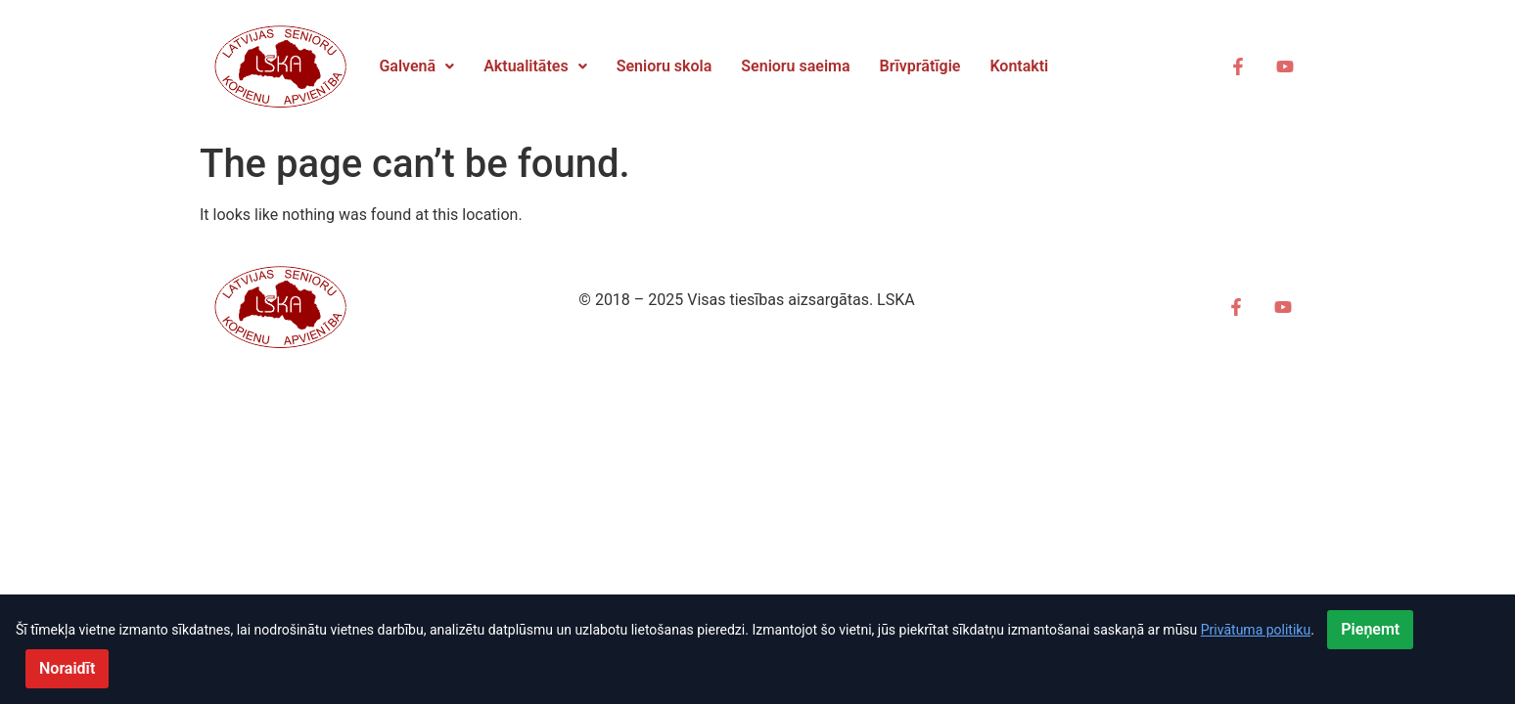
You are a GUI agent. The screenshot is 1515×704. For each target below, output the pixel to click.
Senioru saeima (795, 66)
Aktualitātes (535, 66)
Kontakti (1018, 66)
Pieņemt (1370, 629)
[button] (416, 66)
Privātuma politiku (1255, 630)
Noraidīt (67, 668)
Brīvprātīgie (920, 66)
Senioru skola (664, 66)
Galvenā (416, 66)
